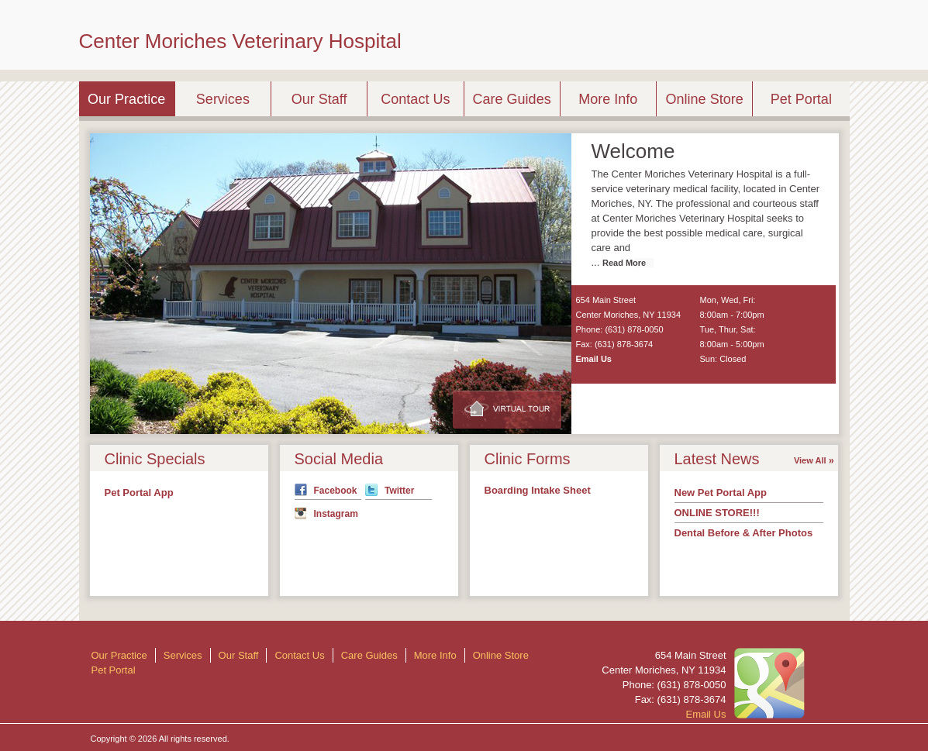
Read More (624, 262)
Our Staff (319, 99)
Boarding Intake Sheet (538, 490)
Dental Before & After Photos (743, 533)
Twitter (399, 490)
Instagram (336, 513)
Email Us (594, 358)
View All (810, 460)
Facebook (335, 490)
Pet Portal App (139, 492)
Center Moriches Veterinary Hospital (240, 41)
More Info (607, 99)
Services (223, 99)
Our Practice (126, 99)
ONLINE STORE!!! (717, 512)
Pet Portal (801, 99)
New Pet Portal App (720, 492)
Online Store (704, 99)
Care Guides (512, 99)
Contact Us (415, 99)
